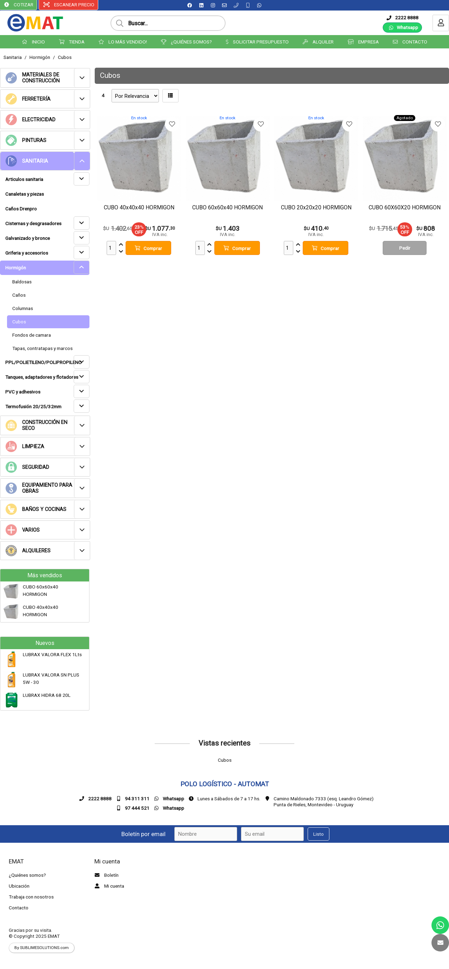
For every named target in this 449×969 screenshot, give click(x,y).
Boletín (106, 875)
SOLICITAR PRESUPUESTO (257, 42)
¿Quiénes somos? (27, 875)
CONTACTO (410, 42)
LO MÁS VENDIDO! (123, 42)
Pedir (404, 248)
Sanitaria (13, 57)
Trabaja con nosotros (31, 897)
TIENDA (72, 42)
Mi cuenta (108, 886)
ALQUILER (318, 42)
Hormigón (39, 57)
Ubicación (19, 886)
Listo (318, 834)
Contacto (18, 907)
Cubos (65, 57)
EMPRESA (363, 42)
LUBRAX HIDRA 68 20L (47, 695)
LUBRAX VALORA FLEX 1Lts (52, 654)
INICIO (33, 42)
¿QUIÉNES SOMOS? (186, 42)
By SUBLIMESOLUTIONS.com (41, 947)
